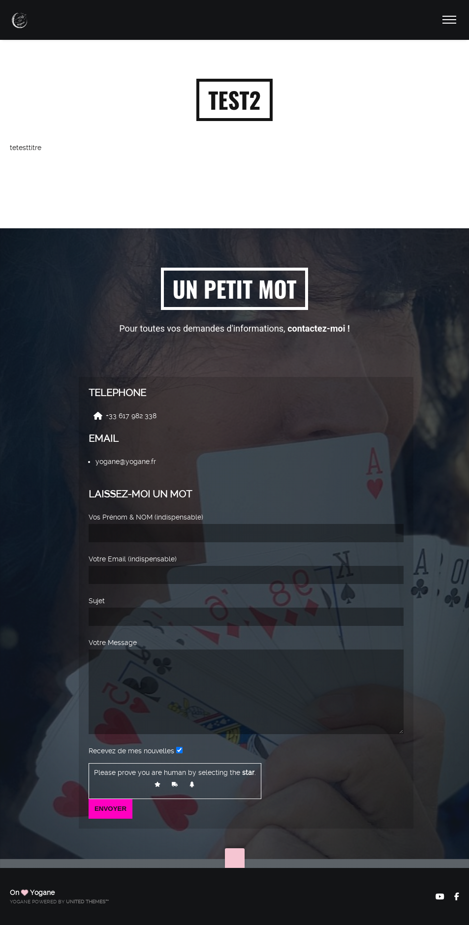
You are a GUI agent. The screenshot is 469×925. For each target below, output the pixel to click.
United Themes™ (87, 901)
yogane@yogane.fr (125, 447)
